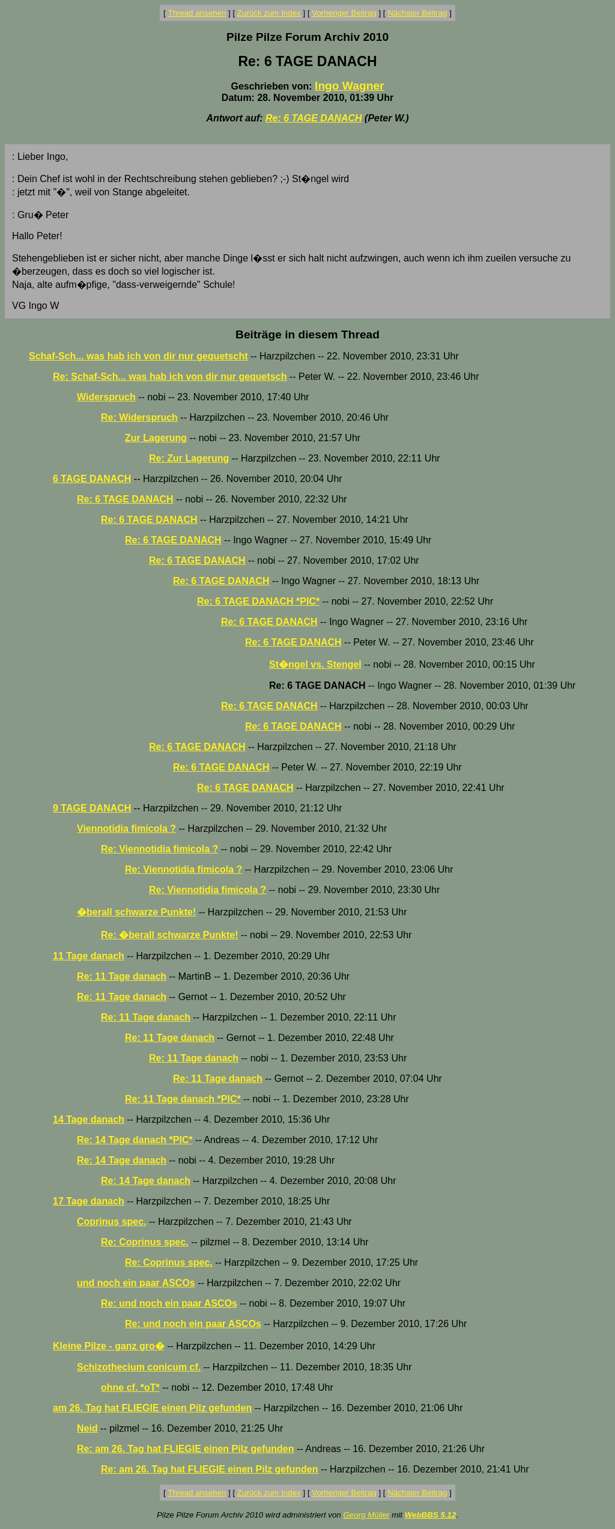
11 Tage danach (88, 956)
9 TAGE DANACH (92, 808)
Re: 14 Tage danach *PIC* (135, 1140)
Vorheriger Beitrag (344, 12)
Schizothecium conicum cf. (139, 1367)
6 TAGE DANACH (92, 479)
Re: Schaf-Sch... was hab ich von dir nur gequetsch (169, 376)
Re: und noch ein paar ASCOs (169, 1303)
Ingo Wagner (349, 85)
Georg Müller (366, 1514)
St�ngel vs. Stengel (315, 664)
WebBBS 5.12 (430, 1514)
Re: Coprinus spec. (145, 1242)
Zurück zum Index (269, 12)
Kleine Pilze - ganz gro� (109, 1346)
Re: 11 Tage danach (121, 976)
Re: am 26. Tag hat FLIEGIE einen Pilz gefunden (185, 1449)
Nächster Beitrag (417, 12)
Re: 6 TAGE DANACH (313, 118)
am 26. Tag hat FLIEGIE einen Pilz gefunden (152, 1408)
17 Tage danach (88, 1201)
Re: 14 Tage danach (121, 1160)
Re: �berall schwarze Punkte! (169, 935)
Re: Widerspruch (139, 417)
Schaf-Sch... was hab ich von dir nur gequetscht (138, 356)
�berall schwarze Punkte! (136, 912)
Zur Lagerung (156, 438)
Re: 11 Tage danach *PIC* (183, 1099)
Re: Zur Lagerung (189, 458)
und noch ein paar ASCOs (136, 1283)
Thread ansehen (197, 12)
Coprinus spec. (112, 1221)
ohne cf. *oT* (130, 1387)
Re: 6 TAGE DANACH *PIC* (258, 601)
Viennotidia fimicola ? (126, 828)
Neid (87, 1428)
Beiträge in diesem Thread (307, 334)
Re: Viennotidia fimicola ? (159, 849)
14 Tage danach (88, 1119)
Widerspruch (106, 397)
